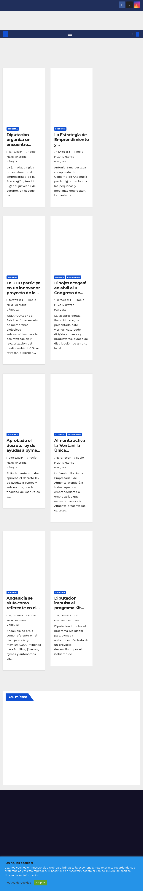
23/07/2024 (16, 300)
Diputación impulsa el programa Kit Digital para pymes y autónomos (67, 610)
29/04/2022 (64, 615)
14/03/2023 (16, 615)
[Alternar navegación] (69, 34)
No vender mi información (22, 875)
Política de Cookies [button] (18, 882)
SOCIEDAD (12, 277)
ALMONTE (60, 435)
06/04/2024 (64, 300)
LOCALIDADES (73, 277)
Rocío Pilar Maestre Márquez (21, 157)
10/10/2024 (63, 152)
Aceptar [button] (40, 882)
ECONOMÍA (13, 129)
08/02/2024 (16, 458)
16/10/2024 (16, 152)
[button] (132, 34)
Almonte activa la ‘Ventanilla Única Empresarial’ (69, 448)
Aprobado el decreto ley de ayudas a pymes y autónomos (23, 448)
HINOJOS (59, 277)
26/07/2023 (64, 458)
